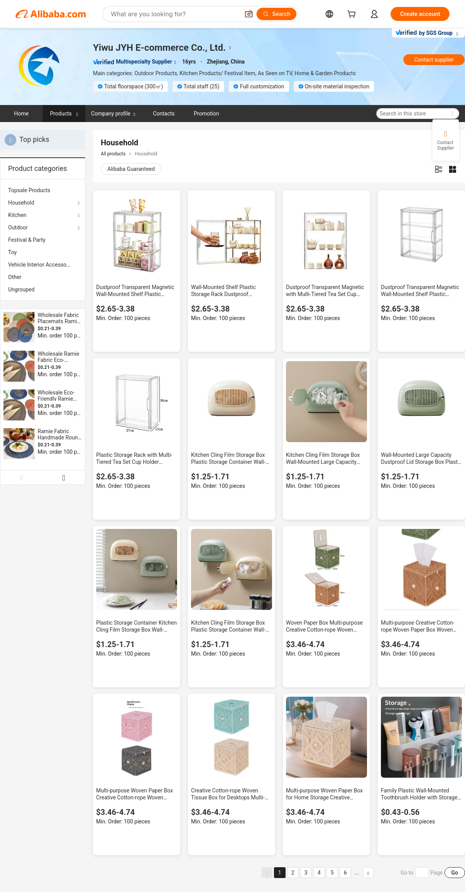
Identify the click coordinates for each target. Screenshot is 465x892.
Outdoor (18, 227)
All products (113, 154)
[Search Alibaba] (174, 14)
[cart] (353, 15)
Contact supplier (434, 60)
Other (14, 277)
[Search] (276, 14)
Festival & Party (26, 240)
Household (21, 203)
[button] (248, 14)
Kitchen (17, 215)
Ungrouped (21, 289)
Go (454, 873)
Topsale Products (29, 190)
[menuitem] (42, 190)
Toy (12, 252)
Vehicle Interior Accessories (41, 265)
